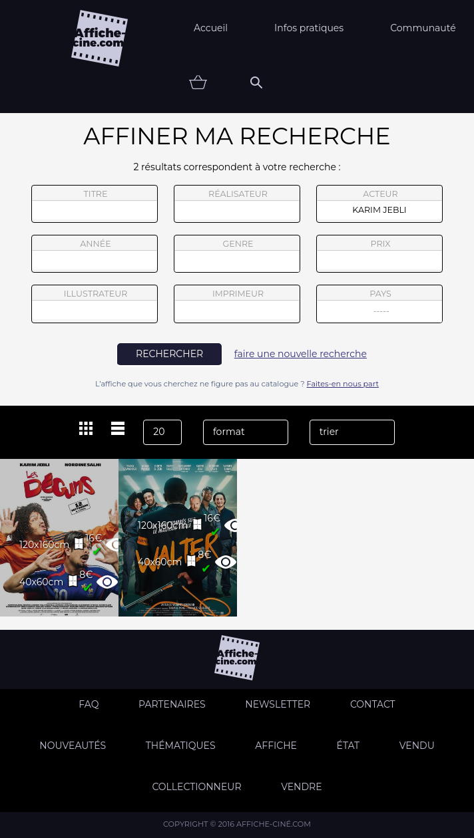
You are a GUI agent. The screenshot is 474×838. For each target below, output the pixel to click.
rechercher (169, 354)
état (348, 746)
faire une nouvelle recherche (300, 354)
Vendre (301, 787)
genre (237, 256)
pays (380, 306)
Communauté (423, 28)
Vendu (417, 746)
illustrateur (94, 304)
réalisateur (237, 204)
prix (379, 254)
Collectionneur (196, 787)
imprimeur (237, 304)
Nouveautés (72, 746)
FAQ (89, 704)
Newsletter (277, 704)
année (94, 254)
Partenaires (172, 704)
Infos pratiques (309, 28)
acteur (379, 204)
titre (94, 204)
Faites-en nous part (343, 383)
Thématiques (181, 746)
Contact (372, 704)
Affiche (276, 746)
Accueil (211, 28)
